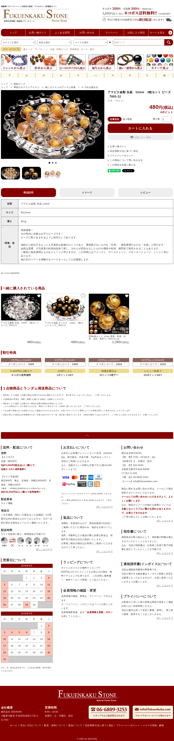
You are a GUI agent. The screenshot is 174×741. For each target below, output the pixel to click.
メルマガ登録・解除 (153, 725)
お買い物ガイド (118, 146)
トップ (4, 84)
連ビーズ (28, 49)
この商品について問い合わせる (126, 160)
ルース (84, 49)
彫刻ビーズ (20, 84)
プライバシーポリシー (121, 155)
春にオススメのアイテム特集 (60, 87)
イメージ (87, 192)
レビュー (146, 192)
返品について (75, 725)
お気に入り (138, 137)
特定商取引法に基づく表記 (124, 151)
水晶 (52, 49)
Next (99, 125)
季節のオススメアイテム (27, 87)
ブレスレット (41, 49)
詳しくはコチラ (44, 549)
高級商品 (74, 49)
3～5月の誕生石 (89, 87)
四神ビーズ (62, 49)
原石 (92, 49)
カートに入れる (140, 128)
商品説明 (28, 192)
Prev (6, 125)
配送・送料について (54, 725)
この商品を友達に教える (123, 164)
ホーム (13, 725)
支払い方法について (30, 725)
